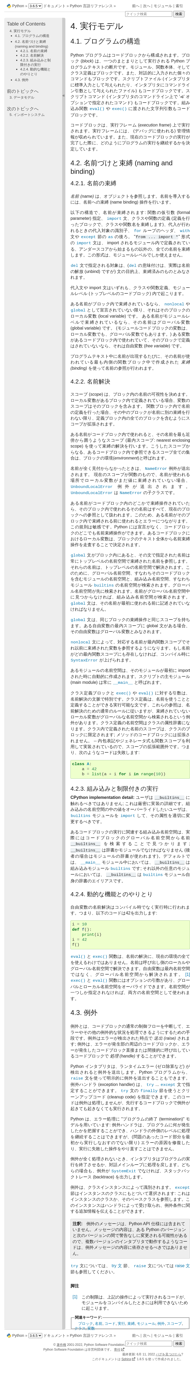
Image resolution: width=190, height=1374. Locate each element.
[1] (75, 1297)
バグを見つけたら (168, 1354)
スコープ (174, 1323)
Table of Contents (26, 24)
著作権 (61, 1345)
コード (110, 1323)
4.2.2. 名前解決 (32, 55)
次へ (146, 6)
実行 (121, 1323)
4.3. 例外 (22, 80)
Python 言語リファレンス (91, 6)
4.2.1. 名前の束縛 (33, 51)
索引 (179, 6)
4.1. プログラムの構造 (32, 36)
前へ (136, 6)
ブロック (85, 1323)
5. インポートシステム (27, 115)
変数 (91, 1328)
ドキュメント (54, 6)
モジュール (163, 6)
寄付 (117, 1349)
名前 (98, 1323)
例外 (161, 1323)
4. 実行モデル (20, 31)
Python (18, 6)
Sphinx (126, 1359)
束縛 (131, 1323)
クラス (80, 1328)
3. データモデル (22, 97)
